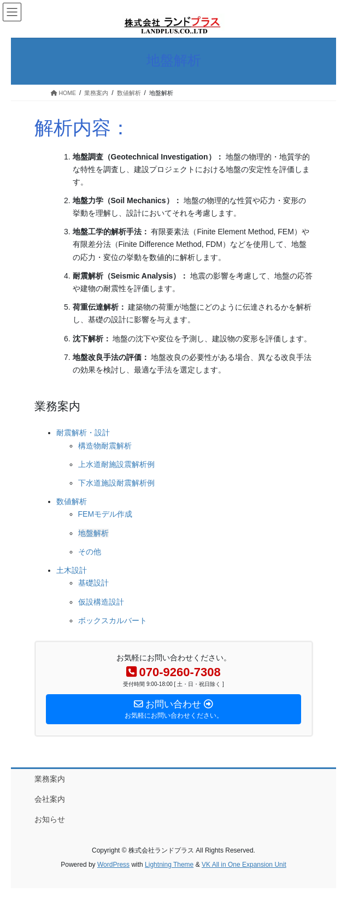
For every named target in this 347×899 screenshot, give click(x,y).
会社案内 (49, 799)
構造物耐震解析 (105, 445)
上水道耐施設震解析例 (116, 464)
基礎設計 (93, 582)
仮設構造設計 (101, 602)
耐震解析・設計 (83, 432)
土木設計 (71, 570)
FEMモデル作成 (105, 514)
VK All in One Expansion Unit (244, 864)
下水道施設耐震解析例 (116, 482)
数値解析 (71, 501)
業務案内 (49, 778)
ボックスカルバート (112, 620)
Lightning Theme (169, 864)
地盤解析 (93, 533)
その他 (89, 551)
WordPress (113, 864)
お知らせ (49, 819)
